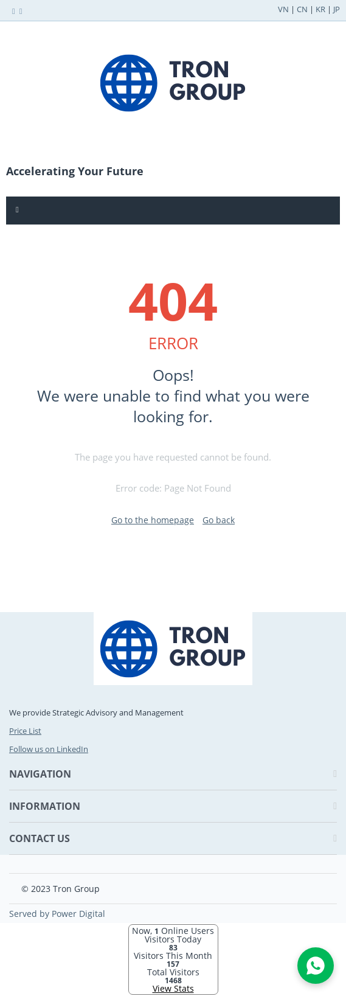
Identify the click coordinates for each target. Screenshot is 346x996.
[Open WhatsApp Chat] (315, 965)
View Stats (173, 988)
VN (283, 9)
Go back (218, 520)
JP (336, 9)
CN (302, 9)
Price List (25, 730)
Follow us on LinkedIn (48, 749)
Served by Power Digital (57, 913)
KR (320, 9)
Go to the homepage (152, 520)
